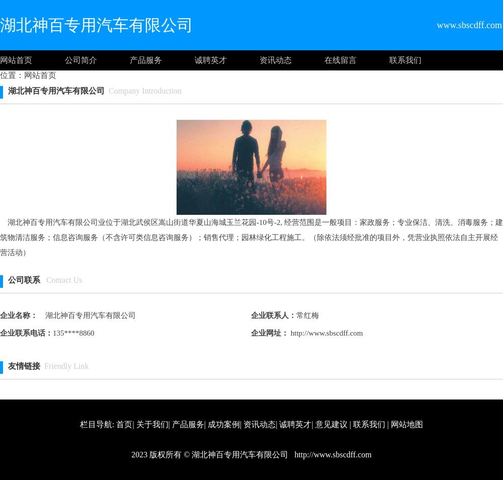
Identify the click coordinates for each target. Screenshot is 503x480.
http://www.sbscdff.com (326, 333)
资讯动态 (276, 60)
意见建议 (331, 424)
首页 (124, 424)
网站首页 (16, 60)
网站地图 (407, 424)
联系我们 (405, 60)
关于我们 (152, 424)
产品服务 (146, 60)
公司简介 (81, 60)
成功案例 (224, 424)
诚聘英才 (211, 60)
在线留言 (340, 60)
